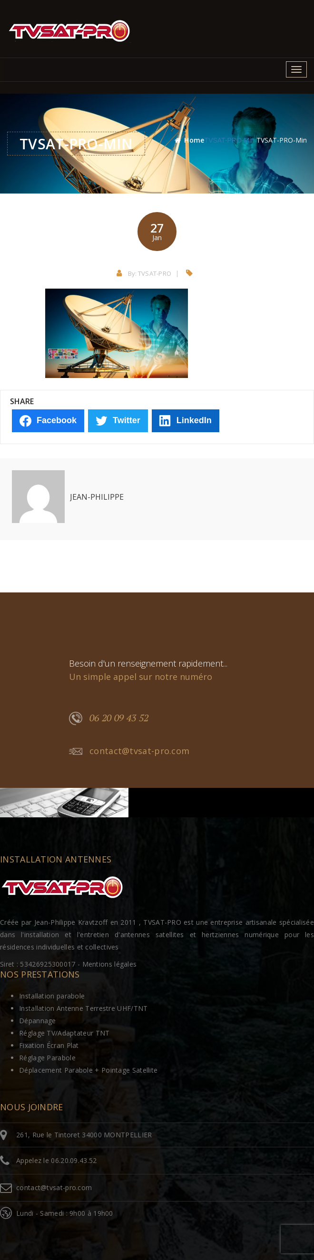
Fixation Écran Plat (49, 1045)
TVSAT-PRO (155, 273)
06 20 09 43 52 (108, 718)
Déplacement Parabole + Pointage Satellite (88, 1070)
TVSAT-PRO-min (230, 140)
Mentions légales (109, 964)
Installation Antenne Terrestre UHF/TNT (83, 1008)
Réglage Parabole (47, 1057)
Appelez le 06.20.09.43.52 (56, 1160)
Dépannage (37, 1020)
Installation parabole (52, 995)
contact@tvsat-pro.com (129, 751)
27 (157, 231)
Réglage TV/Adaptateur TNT (64, 1032)
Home (194, 140)
